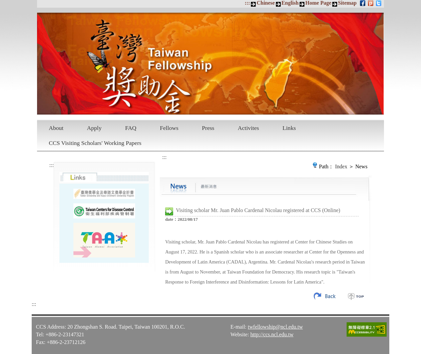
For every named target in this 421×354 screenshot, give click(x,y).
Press (208, 128)
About (56, 128)
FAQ (130, 128)
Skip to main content (3, 3)
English (290, 3)
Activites (248, 128)
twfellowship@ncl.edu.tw (275, 327)
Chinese (266, 3)
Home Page (318, 3)
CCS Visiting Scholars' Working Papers (95, 143)
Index (341, 166)
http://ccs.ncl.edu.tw (271, 334)
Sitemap (347, 3)
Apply (94, 128)
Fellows (169, 128)
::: (247, 3)
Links (289, 128)
